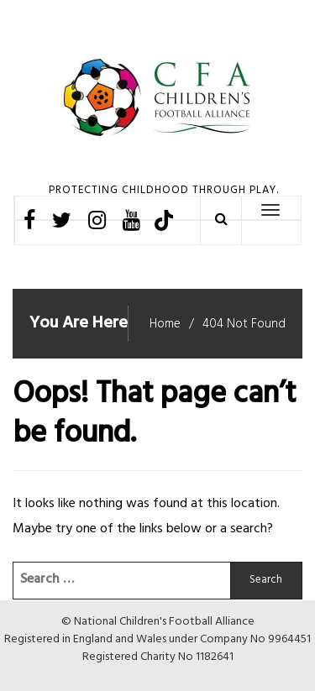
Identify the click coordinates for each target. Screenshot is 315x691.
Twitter (62, 220)
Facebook (29, 220)
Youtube (131, 220)
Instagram (97, 220)
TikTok (163, 220)
